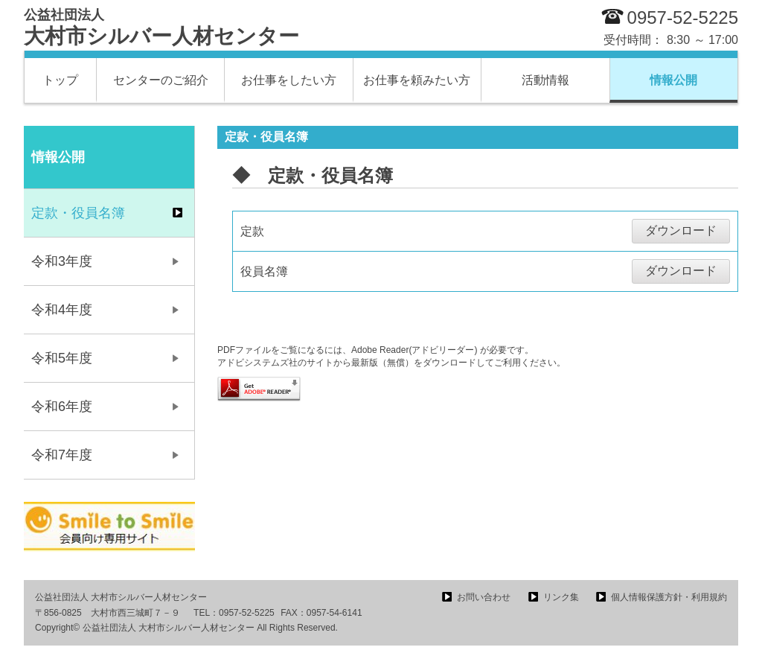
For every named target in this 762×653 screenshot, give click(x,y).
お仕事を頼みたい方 (416, 80)
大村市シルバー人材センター (161, 27)
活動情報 (545, 80)
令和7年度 (61, 454)
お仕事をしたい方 (288, 80)
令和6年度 (61, 406)
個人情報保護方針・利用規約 (669, 597)
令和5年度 (61, 358)
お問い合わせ (483, 597)
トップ (60, 80)
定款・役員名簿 (78, 213)
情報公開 (673, 80)
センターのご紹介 (160, 80)
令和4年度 (61, 309)
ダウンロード (681, 230)
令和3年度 (61, 261)
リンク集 (561, 597)
